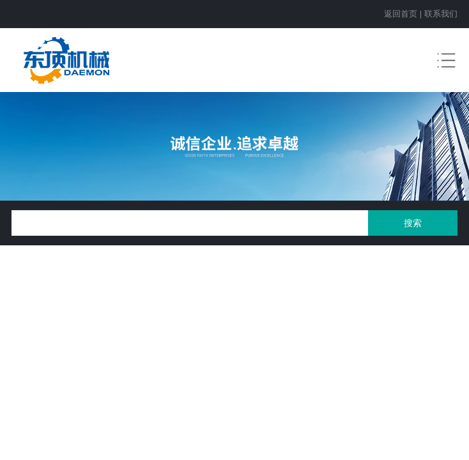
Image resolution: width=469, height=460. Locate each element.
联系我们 (440, 14)
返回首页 (400, 14)
